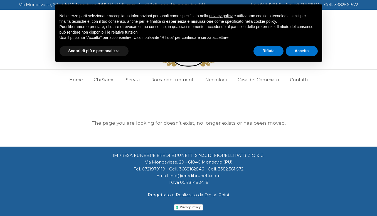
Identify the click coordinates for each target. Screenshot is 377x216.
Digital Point (217, 194)
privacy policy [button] (221, 16)
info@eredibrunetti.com (195, 175)
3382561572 (346, 4)
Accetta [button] (302, 51)
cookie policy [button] (265, 21)
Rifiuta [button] (268, 51)
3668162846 (191, 169)
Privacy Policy (190, 207)
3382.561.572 (230, 169)
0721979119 (153, 169)
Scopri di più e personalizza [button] (94, 51)
